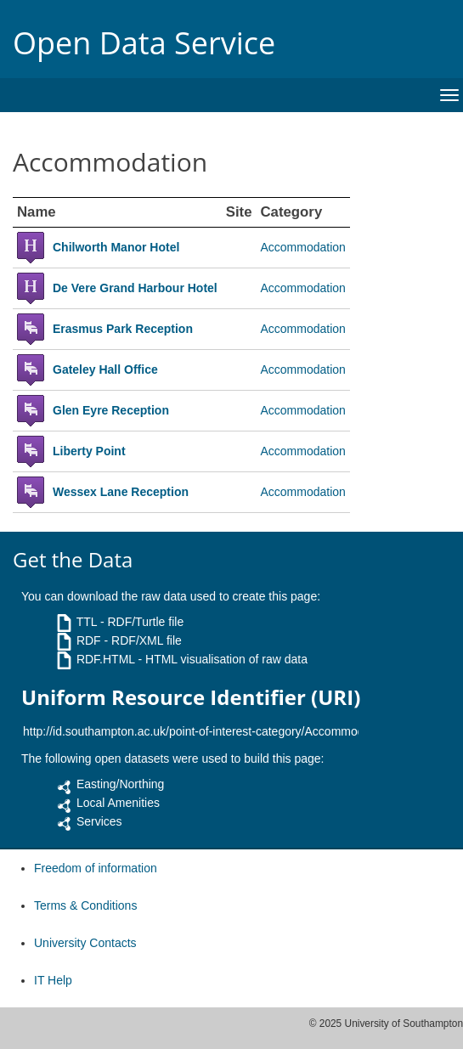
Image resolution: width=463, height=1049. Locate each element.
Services (99, 821)
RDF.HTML (105, 659)
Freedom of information (95, 868)
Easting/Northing (120, 784)
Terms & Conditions (85, 905)
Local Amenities (118, 802)
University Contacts (85, 943)
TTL (86, 622)
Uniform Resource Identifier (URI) (190, 697)
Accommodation (303, 247)
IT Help (53, 980)
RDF (88, 640)
